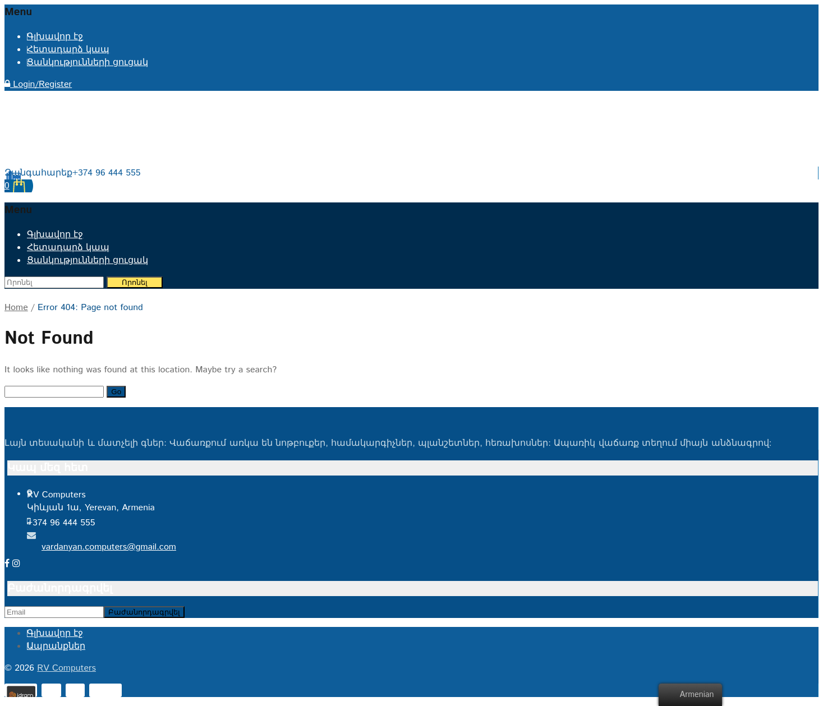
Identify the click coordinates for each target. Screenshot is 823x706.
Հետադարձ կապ (68, 49)
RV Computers (66, 668)
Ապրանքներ (56, 646)
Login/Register (38, 84)
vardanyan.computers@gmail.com (109, 547)
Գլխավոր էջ (55, 36)
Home (16, 307)
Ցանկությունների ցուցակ (87, 62)
